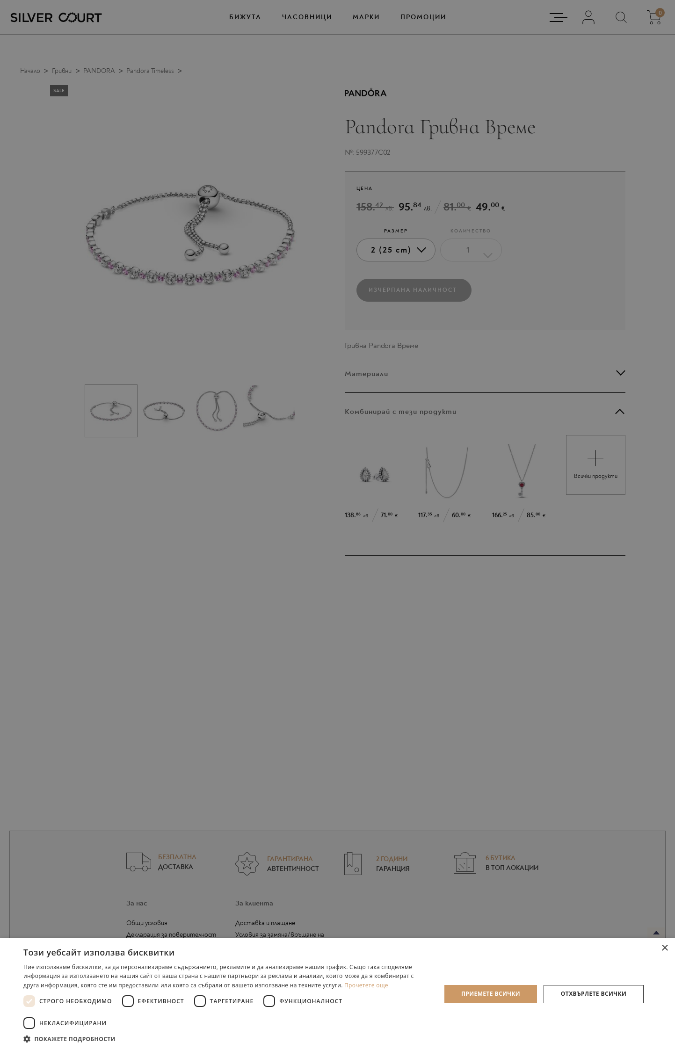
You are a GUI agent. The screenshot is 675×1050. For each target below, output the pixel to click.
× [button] (664, 948)
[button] (225, 1038)
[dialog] (337, 525)
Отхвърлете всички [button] (593, 994)
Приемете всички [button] (490, 994)
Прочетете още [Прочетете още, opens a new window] (366, 985)
